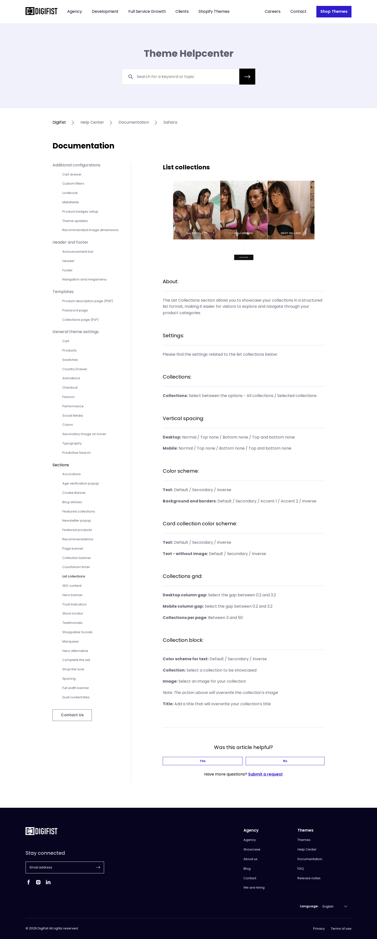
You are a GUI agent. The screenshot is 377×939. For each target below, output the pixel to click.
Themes (303, 840)
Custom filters (73, 183)
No (257, 762)
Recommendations (77, 539)
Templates (63, 291)
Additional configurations (76, 165)
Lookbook (70, 193)
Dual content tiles (76, 697)
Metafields (70, 202)
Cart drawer (72, 174)
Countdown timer (76, 567)
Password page (75, 310)
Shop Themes (334, 11)
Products (69, 350)
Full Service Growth (147, 11)
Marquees (70, 641)
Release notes (309, 878)
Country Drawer (74, 369)
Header (68, 261)
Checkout (70, 387)
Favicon (68, 397)
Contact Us (72, 715)
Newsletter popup (76, 520)
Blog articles (72, 502)
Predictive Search (76, 453)
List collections (73, 576)
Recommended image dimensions (90, 230)
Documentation (309, 859)
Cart (65, 341)
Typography (72, 443)
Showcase (251, 849)
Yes (229, 762)
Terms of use (341, 929)
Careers (273, 11)
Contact (298, 11)
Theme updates (75, 221)
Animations (71, 378)
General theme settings (76, 332)
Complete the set (76, 660)
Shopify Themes (214, 11)
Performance (73, 406)
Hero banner (72, 595)
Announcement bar (78, 251)
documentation (134, 122)
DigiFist (59, 122)
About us (250, 859)
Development (105, 11)
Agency (74, 11)
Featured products (77, 530)
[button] (247, 77)
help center (92, 122)
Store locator (72, 613)
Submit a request (265, 776)
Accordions (71, 474)
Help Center (307, 849)
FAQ (300, 868)
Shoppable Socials (77, 632)
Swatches (70, 360)
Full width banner (75, 688)
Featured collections (78, 511)
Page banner (72, 548)
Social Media (72, 415)
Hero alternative (75, 651)
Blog (247, 868)
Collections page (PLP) (80, 320)
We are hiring (254, 887)
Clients (182, 11)
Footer (67, 270)
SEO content (71, 586)
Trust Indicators (74, 604)
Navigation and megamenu (84, 279)
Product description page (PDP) (87, 301)
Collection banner (76, 558)
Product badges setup (80, 211)
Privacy (319, 929)
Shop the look (73, 669)
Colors (67, 425)
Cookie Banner (74, 493)
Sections (61, 465)
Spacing (69, 678)
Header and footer (70, 242)
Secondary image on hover (84, 434)
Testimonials (72, 623)
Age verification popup (80, 483)
